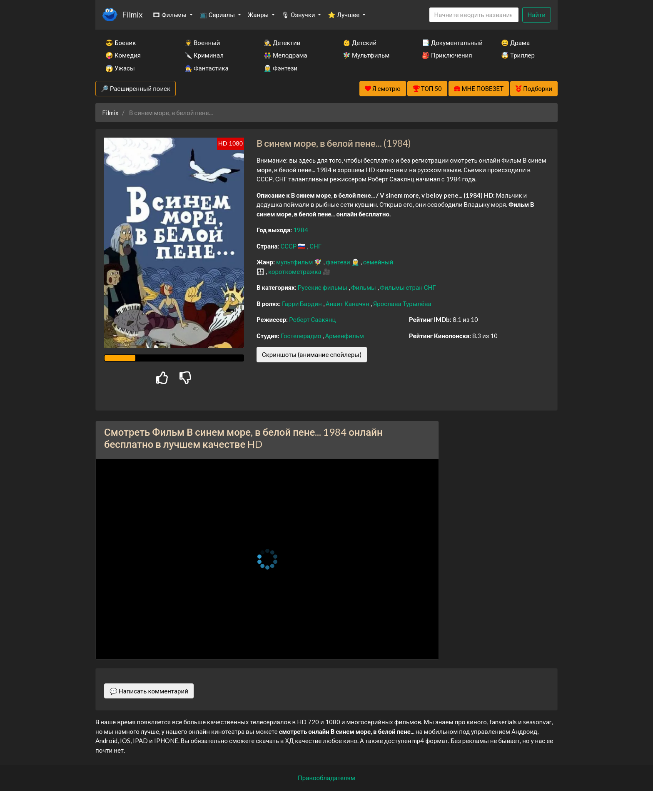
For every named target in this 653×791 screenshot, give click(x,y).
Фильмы (364, 287)
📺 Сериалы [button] (217, 14)
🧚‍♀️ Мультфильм (366, 55)
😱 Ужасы (120, 68)
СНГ (315, 246)
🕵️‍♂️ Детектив (282, 42)
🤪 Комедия (123, 55)
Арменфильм (344, 335)
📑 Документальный (450, 42)
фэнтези (338, 262)
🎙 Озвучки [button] (299, 14)
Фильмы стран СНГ (408, 287)
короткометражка (295, 271)
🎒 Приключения (447, 55)
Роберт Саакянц (312, 319)
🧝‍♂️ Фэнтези (280, 68)
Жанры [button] (259, 14)
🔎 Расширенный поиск (135, 88)
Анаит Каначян (348, 303)
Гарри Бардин (302, 303)
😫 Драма (515, 42)
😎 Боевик (120, 42)
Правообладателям (326, 777)
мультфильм (295, 262)
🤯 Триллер (518, 55)
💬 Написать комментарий (149, 691)
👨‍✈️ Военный (202, 42)
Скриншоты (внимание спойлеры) (311, 354)
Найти (537, 14)
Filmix (132, 14)
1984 (300, 230)
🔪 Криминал (204, 55)
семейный (378, 262)
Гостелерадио (301, 335)
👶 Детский (359, 42)
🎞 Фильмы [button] (170, 14)
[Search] (474, 15)
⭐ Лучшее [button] (344, 14)
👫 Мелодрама (285, 55)
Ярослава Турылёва (402, 303)
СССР (289, 246)
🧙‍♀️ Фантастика (206, 68)
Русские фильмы (323, 287)
